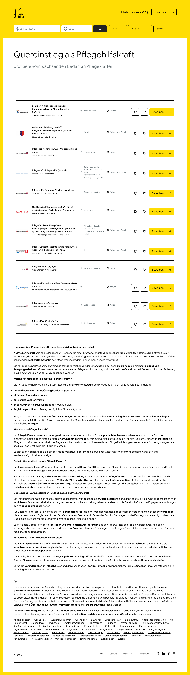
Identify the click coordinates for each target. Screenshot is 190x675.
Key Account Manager (24, 626)
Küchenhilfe (110, 626)
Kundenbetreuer (147, 626)
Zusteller (122, 638)
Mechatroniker (52, 629)
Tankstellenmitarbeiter (38, 635)
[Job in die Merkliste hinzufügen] (144, 112)
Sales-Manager (95, 632)
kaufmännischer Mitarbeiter (155, 622)
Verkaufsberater (152, 635)
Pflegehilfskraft (124, 629)
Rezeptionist (58, 632)
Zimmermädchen (88, 638)
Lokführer (36, 629)
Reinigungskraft (40, 632)
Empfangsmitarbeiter (74, 622)
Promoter (140, 629)
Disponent (54, 622)
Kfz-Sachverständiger (50, 626)
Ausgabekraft (40, 619)
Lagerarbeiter (21, 629)
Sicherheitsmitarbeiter (159, 632)
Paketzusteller (89, 629)
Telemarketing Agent (90, 635)
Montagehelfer (70, 629)
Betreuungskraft (113, 619)
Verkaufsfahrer (21, 638)
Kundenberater (127, 626)
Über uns (113, 654)
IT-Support (111, 622)
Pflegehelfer (106, 629)
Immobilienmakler (129, 622)
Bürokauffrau (131, 619)
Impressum (127, 654)
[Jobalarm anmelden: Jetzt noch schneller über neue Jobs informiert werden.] (135, 112)
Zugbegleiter (107, 638)
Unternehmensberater (116, 635)
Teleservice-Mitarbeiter (64, 635)
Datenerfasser (38, 622)
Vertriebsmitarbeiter (65, 638)
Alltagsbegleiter (22, 619)
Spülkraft (18, 635)
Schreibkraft (113, 632)
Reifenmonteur (21, 632)
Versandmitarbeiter (42, 638)
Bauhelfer (96, 619)
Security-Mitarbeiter (134, 632)
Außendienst (81, 619)
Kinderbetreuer (72, 626)
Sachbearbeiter (76, 632)
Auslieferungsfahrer (61, 619)
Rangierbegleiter (157, 629)
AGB (102, 654)
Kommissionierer (92, 626)
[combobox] (39, 28)
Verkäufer (136, 635)
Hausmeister (95, 622)
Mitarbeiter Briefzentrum (154, 619)
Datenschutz (143, 654)
